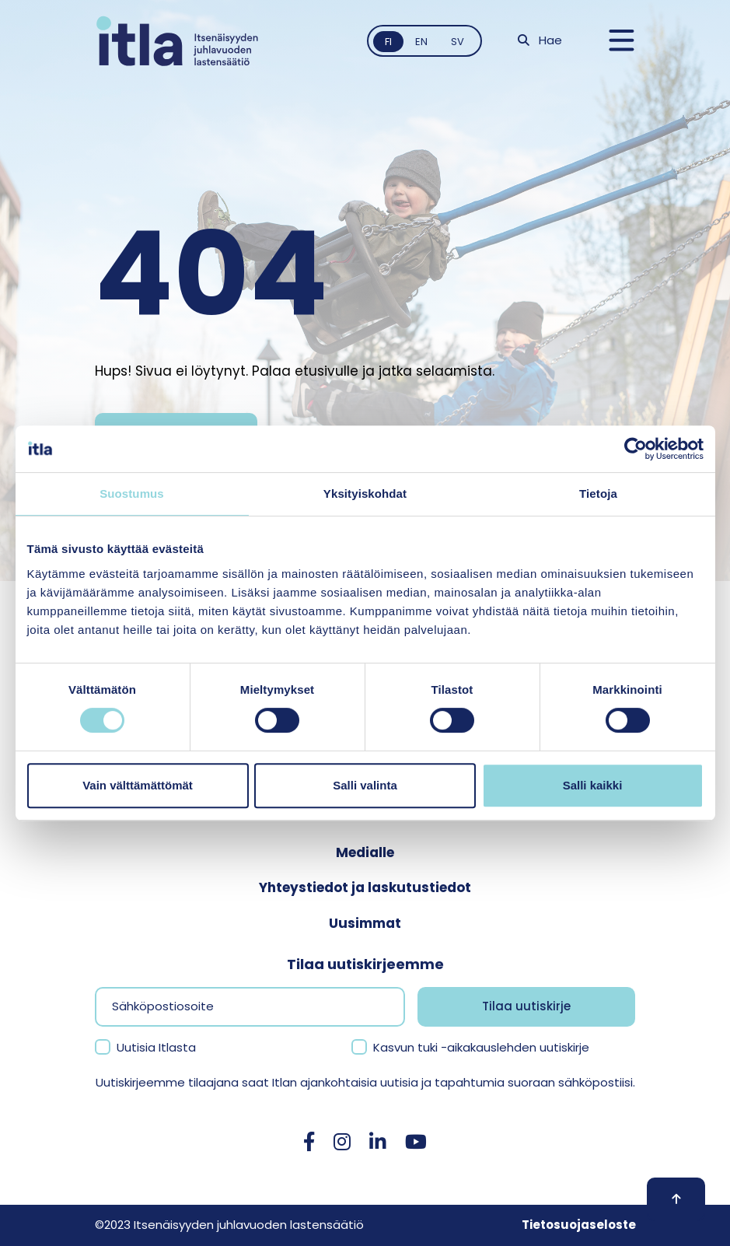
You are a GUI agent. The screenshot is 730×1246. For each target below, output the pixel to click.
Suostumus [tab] (132, 493)
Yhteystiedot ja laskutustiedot (365, 887)
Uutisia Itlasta (156, 1047)
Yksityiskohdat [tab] (365, 493)
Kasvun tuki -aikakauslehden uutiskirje (481, 1047)
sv (457, 41)
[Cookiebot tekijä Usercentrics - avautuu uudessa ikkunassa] (636, 448)
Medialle (365, 852)
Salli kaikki (593, 785)
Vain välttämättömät (137, 785)
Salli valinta (365, 785)
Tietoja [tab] (598, 493)
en (421, 41)
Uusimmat (365, 923)
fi (388, 41)
